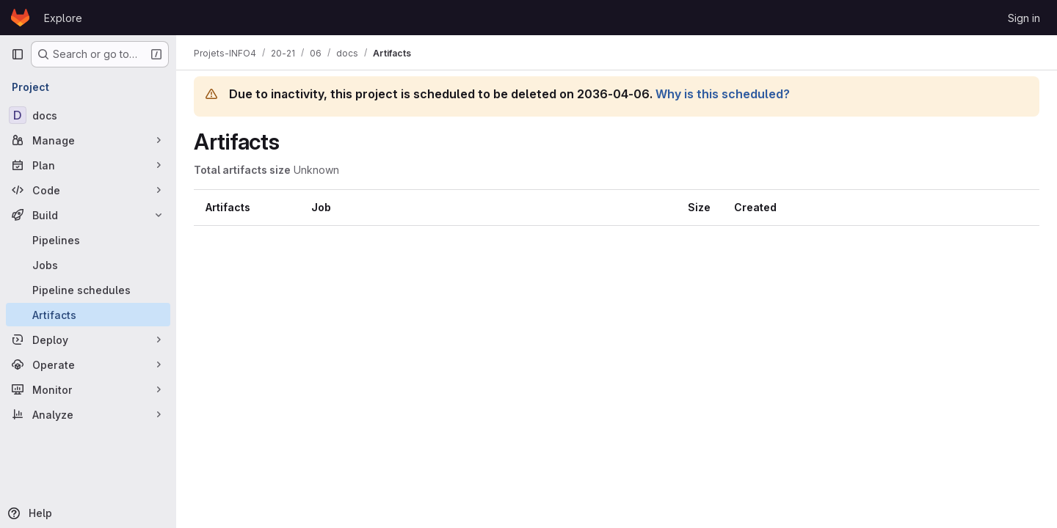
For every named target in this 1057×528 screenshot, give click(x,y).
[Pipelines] (88, 240)
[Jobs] (88, 264)
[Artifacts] (88, 314)
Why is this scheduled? (722, 94)
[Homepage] (20, 17)
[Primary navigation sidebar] (17, 54)
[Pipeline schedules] (88, 289)
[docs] (88, 115)
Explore (63, 18)
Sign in (1024, 18)
